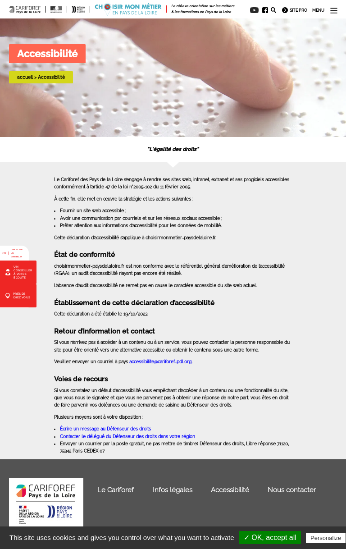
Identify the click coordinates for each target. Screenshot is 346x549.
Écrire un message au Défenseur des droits (105, 428)
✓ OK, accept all (270, 537)
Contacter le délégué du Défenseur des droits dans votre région (127, 436)
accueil (25, 77)
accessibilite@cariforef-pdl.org (160, 361)
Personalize (325, 538)
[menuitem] (263, 10)
